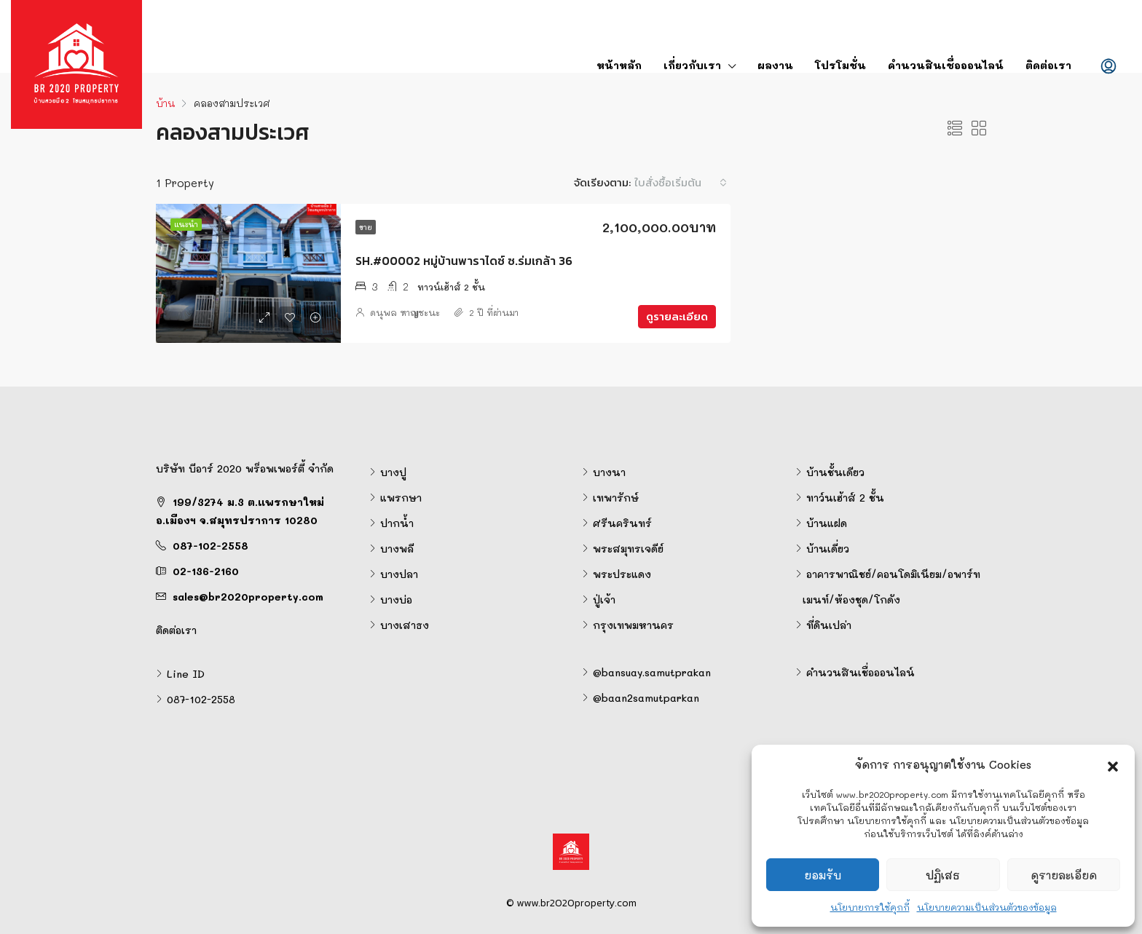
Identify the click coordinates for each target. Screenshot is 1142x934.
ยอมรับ (822, 875)
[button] (1113, 764)
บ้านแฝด (826, 523)
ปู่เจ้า (604, 599)
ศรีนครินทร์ (622, 523)
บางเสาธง (404, 625)
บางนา (609, 472)
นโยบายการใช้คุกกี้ (870, 907)
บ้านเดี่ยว (827, 548)
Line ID (186, 674)
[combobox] (680, 182)
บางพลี (397, 548)
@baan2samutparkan (646, 698)
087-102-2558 (210, 546)
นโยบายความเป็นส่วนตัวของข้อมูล (987, 907)
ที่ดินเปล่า (828, 625)
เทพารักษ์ (616, 497)
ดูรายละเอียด (1064, 875)
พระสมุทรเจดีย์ (628, 548)
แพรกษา (401, 497)
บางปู (393, 472)
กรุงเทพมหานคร (633, 625)
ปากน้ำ (397, 523)
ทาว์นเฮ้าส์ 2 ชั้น (845, 497)
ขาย (365, 227)
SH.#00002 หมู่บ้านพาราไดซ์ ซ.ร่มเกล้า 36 (463, 260)
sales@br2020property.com (248, 596)
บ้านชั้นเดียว (835, 472)
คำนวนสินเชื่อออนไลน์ (946, 65)
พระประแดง (622, 574)
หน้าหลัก (619, 65)
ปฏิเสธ (943, 875)
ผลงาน (775, 65)
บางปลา (399, 574)
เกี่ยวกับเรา (692, 65)
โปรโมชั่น (840, 65)
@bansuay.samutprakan (652, 672)
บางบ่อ (396, 599)
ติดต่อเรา (1048, 65)
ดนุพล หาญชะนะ (405, 312)
